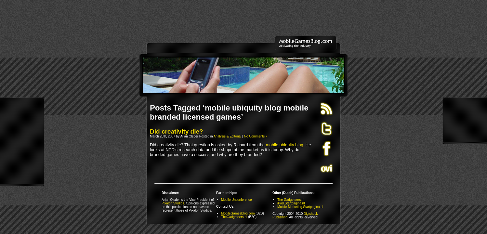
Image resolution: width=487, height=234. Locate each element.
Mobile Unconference (236, 200)
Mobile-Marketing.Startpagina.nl (300, 207)
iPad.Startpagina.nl (291, 203)
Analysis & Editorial (228, 136)
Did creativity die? (176, 131)
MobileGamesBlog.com (238, 213)
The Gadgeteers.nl (290, 200)
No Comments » (255, 136)
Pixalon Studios (173, 203)
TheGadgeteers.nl (234, 217)
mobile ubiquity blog (284, 144)
